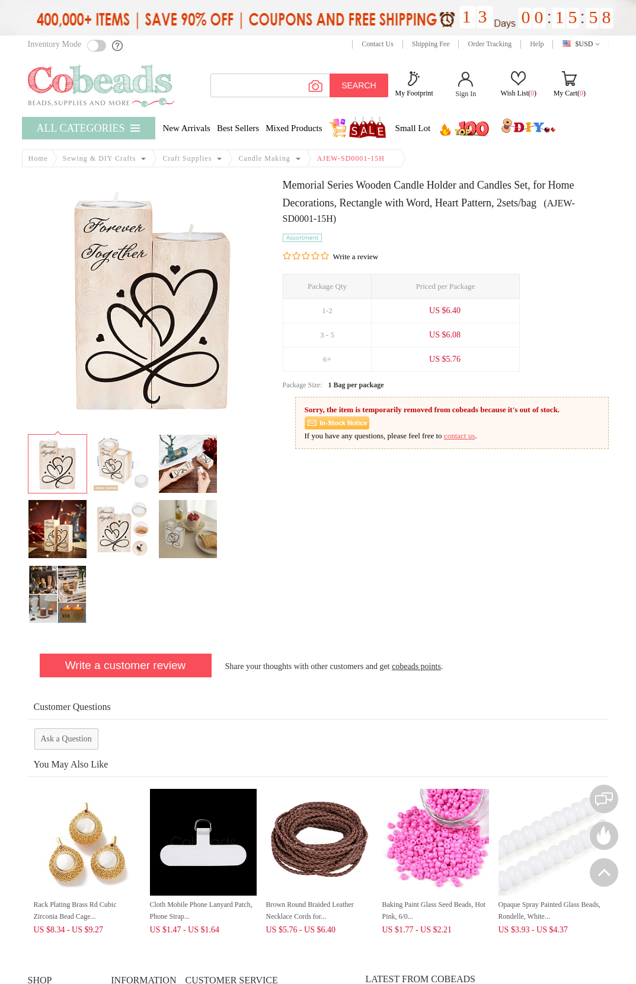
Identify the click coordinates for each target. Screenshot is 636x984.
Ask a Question (66, 738)
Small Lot (413, 128)
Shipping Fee (431, 44)
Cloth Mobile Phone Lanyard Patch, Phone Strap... (201, 910)
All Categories (81, 128)
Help (537, 44)
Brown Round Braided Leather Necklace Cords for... (310, 910)
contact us (459, 435)
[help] (118, 46)
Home (38, 158)
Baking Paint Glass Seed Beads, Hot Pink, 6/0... (434, 910)
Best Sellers (238, 128)
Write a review (356, 256)
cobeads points (416, 666)
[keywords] (299, 85)
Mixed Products (294, 128)
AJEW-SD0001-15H (351, 158)
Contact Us (378, 44)
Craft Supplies (187, 158)
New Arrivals (186, 128)
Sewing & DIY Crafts (99, 158)
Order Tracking (490, 44)
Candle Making (264, 158)
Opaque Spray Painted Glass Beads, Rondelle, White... (549, 910)
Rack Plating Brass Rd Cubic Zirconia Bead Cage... (75, 910)
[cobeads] (102, 85)
